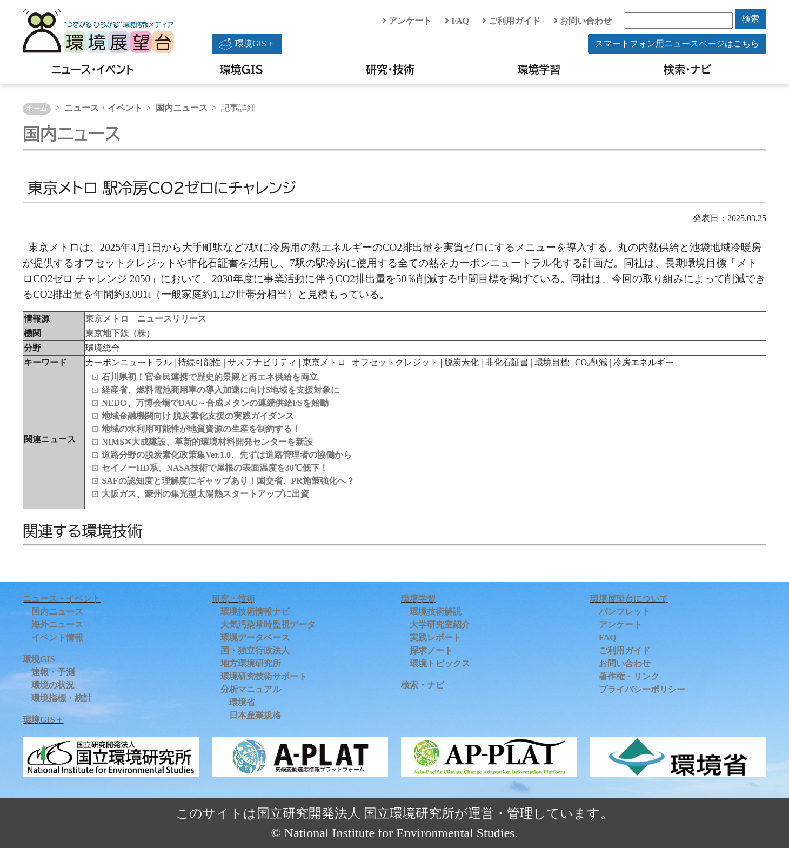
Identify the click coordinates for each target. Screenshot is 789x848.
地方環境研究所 (250, 663)
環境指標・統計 (61, 698)
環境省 (242, 702)
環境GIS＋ (247, 43)
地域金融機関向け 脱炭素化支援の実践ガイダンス (198, 415)
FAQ (457, 20)
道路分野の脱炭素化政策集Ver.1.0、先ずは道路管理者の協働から (227, 454)
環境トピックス (440, 663)
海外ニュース (57, 624)
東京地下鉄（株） (120, 333)
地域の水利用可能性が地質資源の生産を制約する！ (201, 428)
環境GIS (242, 69)
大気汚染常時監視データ (268, 624)
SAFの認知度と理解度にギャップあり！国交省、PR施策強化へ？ (228, 480)
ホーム (36, 108)
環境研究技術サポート (263, 676)
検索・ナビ (688, 69)
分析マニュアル (250, 689)
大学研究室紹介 (440, 624)
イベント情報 (57, 637)
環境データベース (255, 637)
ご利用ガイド (511, 20)
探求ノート (431, 650)
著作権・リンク (629, 676)
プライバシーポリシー (642, 689)
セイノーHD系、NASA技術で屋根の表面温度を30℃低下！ (215, 467)
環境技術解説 (436, 611)
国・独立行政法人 (255, 650)
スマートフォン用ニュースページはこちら (677, 43)
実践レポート (436, 637)
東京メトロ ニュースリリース (145, 318)
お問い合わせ (582, 20)
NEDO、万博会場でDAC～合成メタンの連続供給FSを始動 (215, 403)
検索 (750, 18)
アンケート (407, 20)
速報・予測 (53, 672)
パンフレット (625, 611)
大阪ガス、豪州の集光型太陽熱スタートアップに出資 (205, 493)
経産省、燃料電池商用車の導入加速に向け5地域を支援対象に (220, 390)
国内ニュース (182, 107)
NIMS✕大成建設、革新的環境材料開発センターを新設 (207, 441)
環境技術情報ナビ (255, 611)
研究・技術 (390, 69)
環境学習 (538, 69)
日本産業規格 (255, 715)
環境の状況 (53, 685)
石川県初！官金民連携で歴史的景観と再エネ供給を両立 (210, 377)
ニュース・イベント (92, 69)
